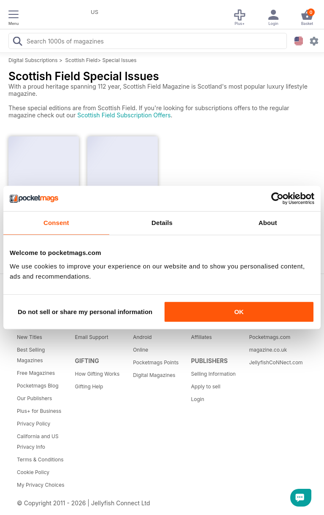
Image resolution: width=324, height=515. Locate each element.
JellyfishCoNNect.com (275, 362)
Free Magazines (36, 373)
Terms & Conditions (40, 459)
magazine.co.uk (268, 350)
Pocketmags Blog (38, 385)
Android (142, 337)
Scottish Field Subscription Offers (123, 115)
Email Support (91, 337)
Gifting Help (89, 386)
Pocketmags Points (155, 362)
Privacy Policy (33, 423)
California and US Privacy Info (38, 441)
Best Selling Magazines (31, 355)
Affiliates (201, 337)
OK (239, 311)
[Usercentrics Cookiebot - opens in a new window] (277, 198)
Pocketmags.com (269, 337)
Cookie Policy (33, 472)
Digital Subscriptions (33, 60)
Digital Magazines (154, 375)
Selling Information (213, 374)
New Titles (29, 337)
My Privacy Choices (41, 485)
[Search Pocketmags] (17, 42)
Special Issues (119, 60)
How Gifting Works (97, 374)
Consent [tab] (56, 222)
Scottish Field (81, 60)
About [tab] (268, 222)
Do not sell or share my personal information (85, 311)
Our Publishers (34, 398)
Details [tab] (162, 222)
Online (140, 350)
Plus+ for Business (39, 411)
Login (197, 399)
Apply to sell (206, 386)
